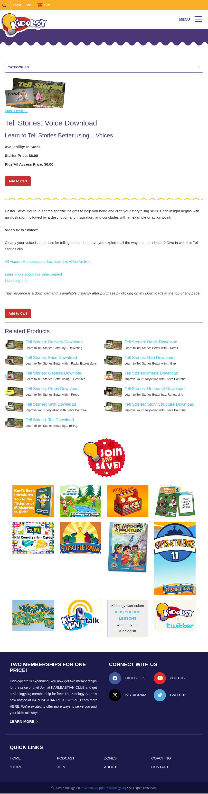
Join (28, 5)
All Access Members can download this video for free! (48, 261)
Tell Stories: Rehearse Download (154, 388)
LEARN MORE (24, 721)
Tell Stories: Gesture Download (54, 373)
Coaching (161, 759)
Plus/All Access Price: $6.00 (29, 164)
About (110, 767)
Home (15, 759)
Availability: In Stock (22, 147)
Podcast (66, 759)
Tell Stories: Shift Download (51, 404)
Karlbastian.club (68, 687)
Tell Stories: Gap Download (149, 357)
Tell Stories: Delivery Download (54, 342)
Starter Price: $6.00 (21, 155)
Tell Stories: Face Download (51, 357)
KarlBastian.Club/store (55, 700)
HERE (14, 706)
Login (17, 5)
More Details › (16, 111)
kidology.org (117, 788)
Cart (47, 5)
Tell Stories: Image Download (151, 373)
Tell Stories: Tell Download (50, 420)
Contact (160, 767)
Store (16, 767)
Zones (110, 759)
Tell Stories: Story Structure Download (159, 404)
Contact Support (95, 788)
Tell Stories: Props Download (52, 388)
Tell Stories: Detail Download (150, 342)
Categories (104, 67)
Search (6, 5)
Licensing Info (16, 280)
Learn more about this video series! (33, 274)
